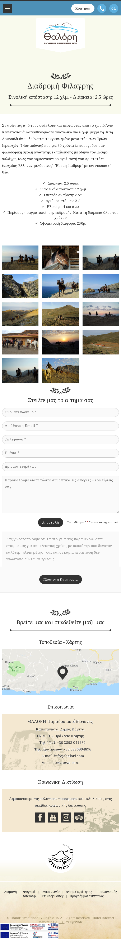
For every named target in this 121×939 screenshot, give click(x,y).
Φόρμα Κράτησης (79, 892)
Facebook (40, 817)
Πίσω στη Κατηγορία (60, 579)
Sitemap (29, 896)
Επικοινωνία (51, 892)
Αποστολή (50, 522)
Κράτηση (82, 8)
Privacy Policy (52, 896)
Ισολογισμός (107, 892)
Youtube (53, 817)
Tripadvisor (79, 817)
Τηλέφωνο (101, 8)
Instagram (66, 817)
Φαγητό (29, 892)
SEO (62, 922)
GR (113, 8)
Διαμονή (10, 892)
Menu (7, 8)
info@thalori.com (69, 755)
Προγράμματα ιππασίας (87, 896)
